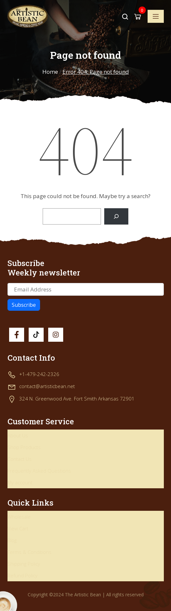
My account (20, 482)
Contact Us (19, 459)
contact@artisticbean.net (47, 386)
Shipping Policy (23, 563)
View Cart (17, 528)
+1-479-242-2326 (39, 374)
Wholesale (19, 516)
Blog (12, 540)
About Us (17, 435)
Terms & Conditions (29, 552)
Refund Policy (22, 575)
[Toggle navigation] (156, 16)
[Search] (116, 216)
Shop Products (24, 447)
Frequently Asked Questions (39, 470)
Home (50, 71)
